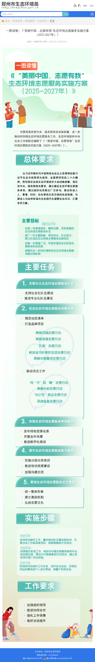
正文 (52, 21)
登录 (91, 6)
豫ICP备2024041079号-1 (33, 658)
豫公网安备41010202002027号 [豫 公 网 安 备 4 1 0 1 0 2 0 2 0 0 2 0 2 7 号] (58, 658)
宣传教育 (30, 21)
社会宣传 (42, 21)
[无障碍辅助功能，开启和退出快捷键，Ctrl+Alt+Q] (77, 5)
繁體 (85, 6)
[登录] (91, 6)
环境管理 (17, 21)
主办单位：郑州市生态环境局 (47, 651)
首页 (7, 21)
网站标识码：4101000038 (47, 655)
